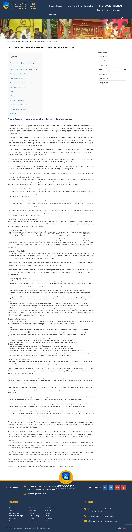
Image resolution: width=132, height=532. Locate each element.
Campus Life (89, 6)
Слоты (12, 91)
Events (11, 521)
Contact (31, 521)
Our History (13, 518)
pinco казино (23, 173)
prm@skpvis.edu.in (111, 521)
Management (14, 513)
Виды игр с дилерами (17, 100)
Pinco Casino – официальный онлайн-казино (24, 69)
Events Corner (77, 6)
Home (51, 6)
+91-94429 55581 (50, 486)
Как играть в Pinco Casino (18, 78)
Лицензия (13, 113)
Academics (32, 508)
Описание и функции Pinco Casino (21, 83)
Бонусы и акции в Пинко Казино (20, 105)
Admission (101, 70)
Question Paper (103, 10)
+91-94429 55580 (34, 486)
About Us (12, 510)
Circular (68, 6)
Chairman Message (16, 515)
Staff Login (49, 510)
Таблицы (12, 96)
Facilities (48, 521)
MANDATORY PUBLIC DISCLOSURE (109, 6)
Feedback (32, 518)
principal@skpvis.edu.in (37, 494)
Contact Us (53, 14)
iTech (124, 528)
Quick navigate (102, 52)
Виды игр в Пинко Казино (18, 87)
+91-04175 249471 (49, 489)
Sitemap (48, 513)
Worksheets (117, 10)
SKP (12, 41)
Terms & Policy (34, 515)
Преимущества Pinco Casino (19, 74)
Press (47, 515)
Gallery (31, 513)
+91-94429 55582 (34, 489)
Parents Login (50, 508)
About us (59, 6)
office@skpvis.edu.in (95, 521)
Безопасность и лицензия (18, 109)
